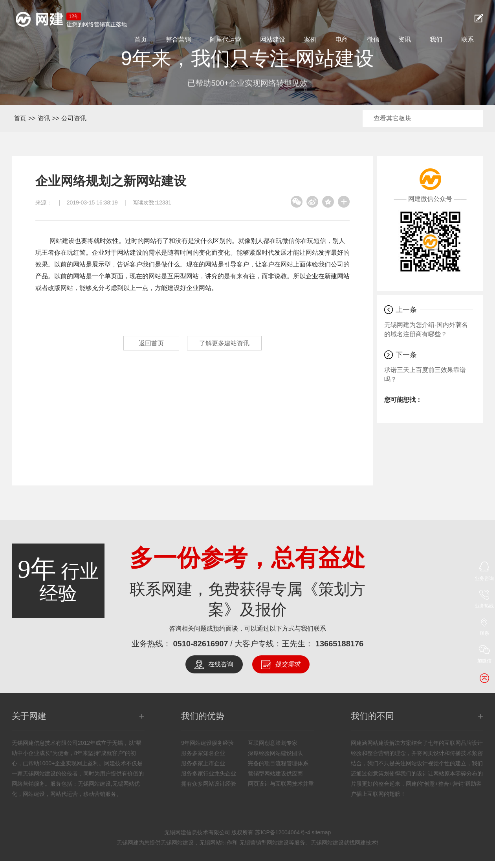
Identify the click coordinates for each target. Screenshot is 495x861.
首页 (140, 39)
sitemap (321, 832)
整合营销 (178, 39)
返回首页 (151, 343)
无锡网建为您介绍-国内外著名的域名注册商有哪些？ (426, 329)
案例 (310, 39)
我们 (436, 39)
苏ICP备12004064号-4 (282, 832)
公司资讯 (73, 118)
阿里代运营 (225, 39)
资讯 (404, 39)
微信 (373, 39)
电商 (342, 39)
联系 (467, 39)
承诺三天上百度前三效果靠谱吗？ (425, 375)
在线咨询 (220, 664)
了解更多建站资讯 (224, 343)
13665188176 (339, 643)
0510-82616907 (200, 643)
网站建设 (272, 39)
